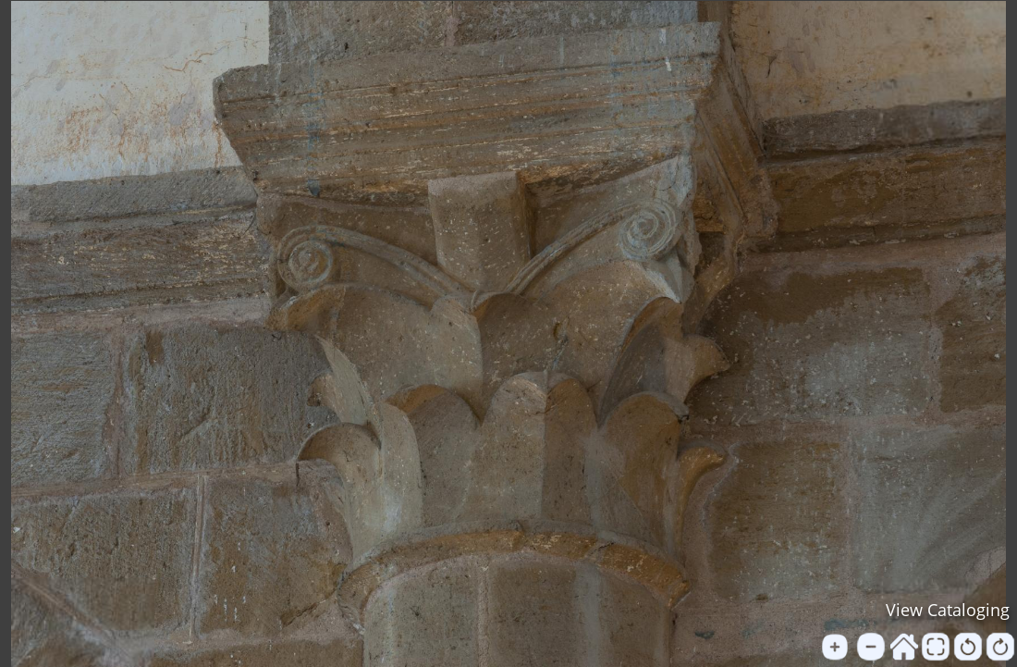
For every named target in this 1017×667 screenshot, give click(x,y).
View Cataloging (948, 610)
